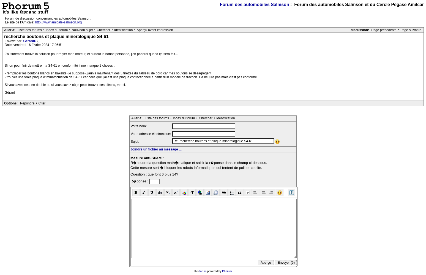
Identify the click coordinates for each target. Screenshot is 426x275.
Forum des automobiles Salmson (254, 4)
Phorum (227, 271)
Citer (42, 103)
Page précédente (383, 30)
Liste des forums (30, 30)
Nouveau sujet (82, 30)
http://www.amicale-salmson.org (58, 22)
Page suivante (410, 30)
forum (203, 271)
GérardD (30, 41)
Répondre (27, 103)
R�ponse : (139, 181)
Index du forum (57, 30)
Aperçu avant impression (155, 30)
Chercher (103, 30)
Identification (123, 30)
